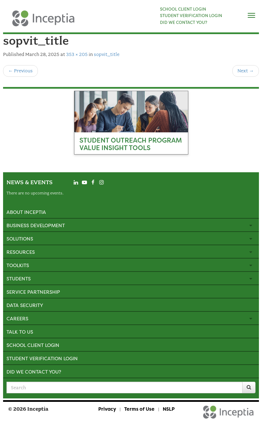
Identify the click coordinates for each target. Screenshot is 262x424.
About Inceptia (26, 212)
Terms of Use (139, 409)
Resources (20, 252)
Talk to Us (19, 331)
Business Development (35, 225)
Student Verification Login (42, 358)
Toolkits (17, 265)
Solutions (19, 238)
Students (18, 278)
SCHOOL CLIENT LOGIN (183, 9)
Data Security (24, 305)
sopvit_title (106, 54)
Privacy (107, 409)
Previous (20, 70)
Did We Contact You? (33, 371)
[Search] (249, 387)
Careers (17, 318)
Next (245, 70)
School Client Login (32, 345)
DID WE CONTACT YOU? (183, 22)
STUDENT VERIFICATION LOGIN (191, 15)
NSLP (169, 409)
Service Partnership (33, 292)
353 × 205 (77, 54)
